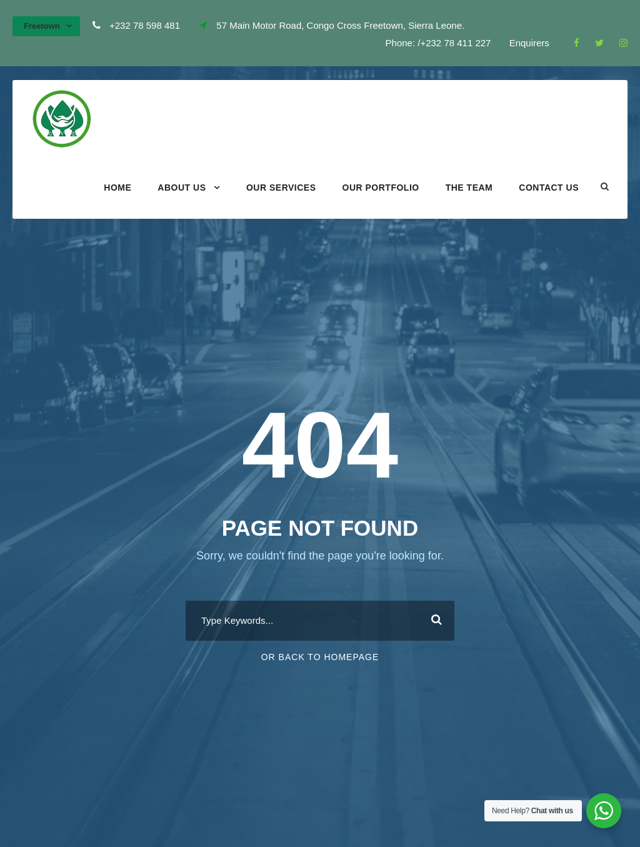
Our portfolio (380, 188)
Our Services (281, 188)
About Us (182, 188)
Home (117, 188)
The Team (469, 188)
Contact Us (549, 188)
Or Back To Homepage (320, 657)
